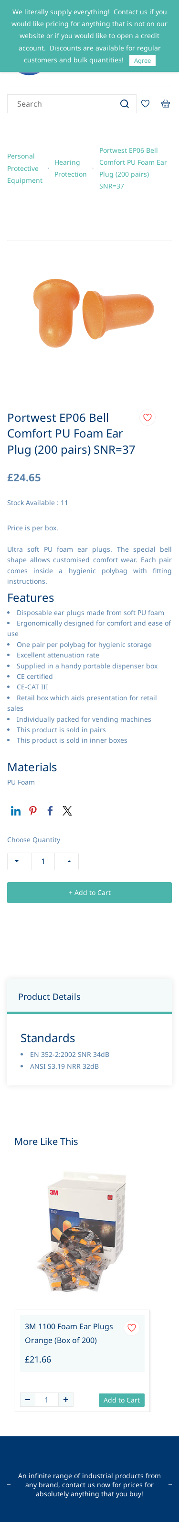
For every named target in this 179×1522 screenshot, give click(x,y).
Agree (142, 60)
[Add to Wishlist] (147, 417)
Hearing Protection (70, 168)
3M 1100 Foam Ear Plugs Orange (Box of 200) (69, 1333)
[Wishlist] (149, 103)
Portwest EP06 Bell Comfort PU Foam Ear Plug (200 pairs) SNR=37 (133, 168)
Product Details (49, 996)
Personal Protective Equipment (24, 167)
